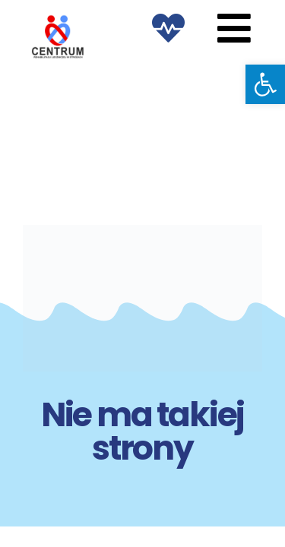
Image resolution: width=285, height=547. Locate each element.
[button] (265, 84)
